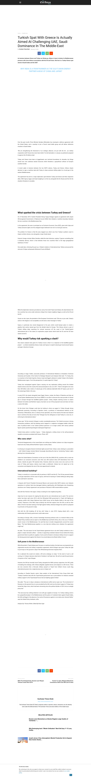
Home (19, 33)
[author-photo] (45, 696)
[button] (20, 2)
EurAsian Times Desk (24, 49)
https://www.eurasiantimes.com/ (45, 701)
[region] (45, 17)
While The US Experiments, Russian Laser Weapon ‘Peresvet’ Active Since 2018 (31, 681)
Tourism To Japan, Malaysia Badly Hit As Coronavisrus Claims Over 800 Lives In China (61, 681)
